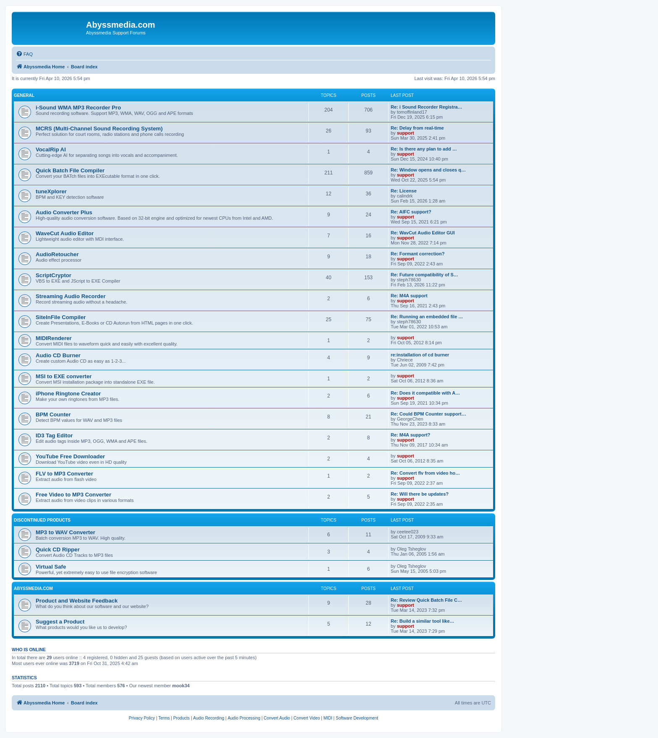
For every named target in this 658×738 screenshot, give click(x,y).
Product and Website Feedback (77, 601)
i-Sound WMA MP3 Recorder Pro (78, 107)
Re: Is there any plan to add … (424, 148)
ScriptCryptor (53, 275)
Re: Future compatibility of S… (424, 274)
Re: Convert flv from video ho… (425, 473)
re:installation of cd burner (420, 354)
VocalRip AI (51, 149)
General (24, 95)
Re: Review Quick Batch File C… (426, 600)
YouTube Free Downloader (70, 456)
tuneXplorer (51, 191)
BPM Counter (53, 414)
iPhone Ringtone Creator (68, 393)
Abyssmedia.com (33, 588)
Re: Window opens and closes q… (428, 169)
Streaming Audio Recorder (71, 296)
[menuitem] (24, 54)
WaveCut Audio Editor (65, 233)
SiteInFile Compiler (61, 317)
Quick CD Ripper (58, 549)
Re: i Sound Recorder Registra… (426, 106)
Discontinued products (42, 520)
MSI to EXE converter (63, 376)
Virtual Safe (51, 567)
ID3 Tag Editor (54, 435)
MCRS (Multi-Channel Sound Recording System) (99, 128)
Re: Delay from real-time (417, 127)
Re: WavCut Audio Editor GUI (423, 232)
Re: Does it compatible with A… (425, 392)
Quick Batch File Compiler (70, 170)
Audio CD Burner (58, 355)
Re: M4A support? (410, 434)
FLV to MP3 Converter (64, 473)
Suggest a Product (60, 621)
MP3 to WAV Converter (65, 532)
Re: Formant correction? (417, 253)
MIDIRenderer (54, 338)
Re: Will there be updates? (420, 493)
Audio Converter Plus (64, 212)
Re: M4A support (409, 295)
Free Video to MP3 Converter (73, 494)
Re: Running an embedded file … (427, 316)
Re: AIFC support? (411, 211)
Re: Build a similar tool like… (422, 621)
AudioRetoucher (57, 254)
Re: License (404, 190)
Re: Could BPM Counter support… (428, 413)
